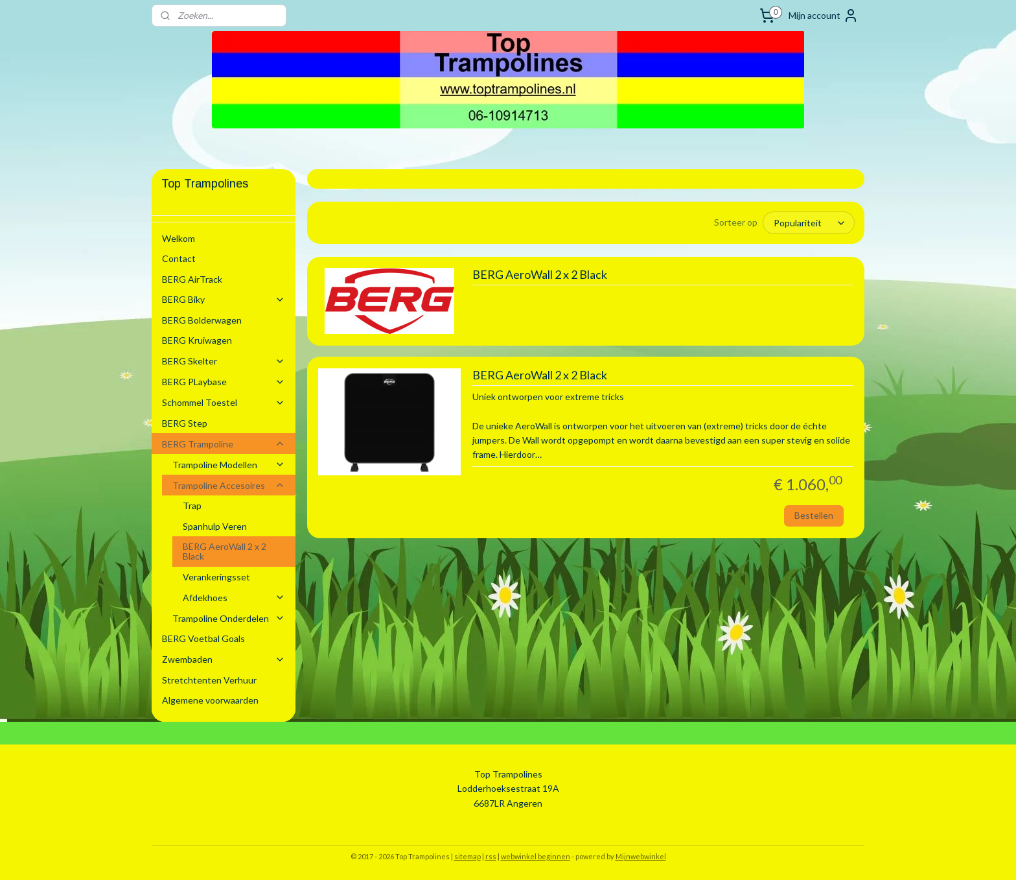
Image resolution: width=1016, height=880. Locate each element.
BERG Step (184, 423)
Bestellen (813, 514)
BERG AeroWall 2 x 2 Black (539, 274)
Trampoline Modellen (228, 464)
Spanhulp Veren (215, 526)
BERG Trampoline (223, 443)
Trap (192, 505)
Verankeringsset (216, 576)
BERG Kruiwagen (197, 340)
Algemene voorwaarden (210, 700)
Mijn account (824, 15)
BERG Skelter (223, 360)
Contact (179, 258)
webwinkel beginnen (535, 856)
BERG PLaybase (223, 381)
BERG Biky (223, 299)
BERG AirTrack (192, 279)
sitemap (467, 856)
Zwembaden (223, 659)
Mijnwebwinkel (641, 856)
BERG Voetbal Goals (203, 638)
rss (490, 856)
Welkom (178, 238)
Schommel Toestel (223, 402)
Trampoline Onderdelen (228, 618)
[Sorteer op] (808, 222)
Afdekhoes (234, 597)
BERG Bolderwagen (202, 320)
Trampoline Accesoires (228, 485)
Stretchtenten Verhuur (209, 679)
